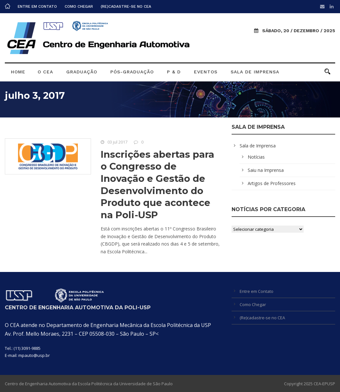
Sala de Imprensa (255, 71)
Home (18, 71)
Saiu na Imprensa (266, 170)
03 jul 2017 (117, 142)
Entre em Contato (37, 6)
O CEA (45, 71)
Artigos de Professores (272, 183)
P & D (174, 71)
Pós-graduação (132, 71)
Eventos (205, 71)
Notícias (256, 157)
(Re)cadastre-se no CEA (126, 6)
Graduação (81, 71)
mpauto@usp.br (34, 355)
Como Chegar (79, 6)
